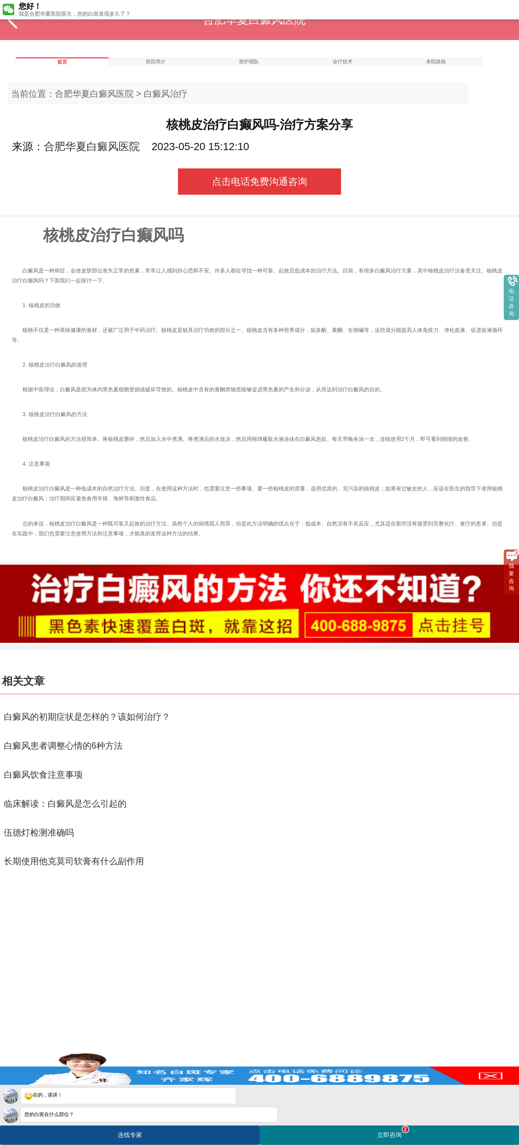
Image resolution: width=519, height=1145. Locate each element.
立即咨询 (393, 1132)
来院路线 (436, 61)
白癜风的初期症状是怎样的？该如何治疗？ (87, 717)
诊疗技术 (342, 61)
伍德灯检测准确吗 (39, 833)
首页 (62, 62)
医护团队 (249, 61)
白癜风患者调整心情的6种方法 (63, 746)
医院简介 (156, 61)
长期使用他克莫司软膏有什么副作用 (74, 861)
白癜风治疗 (165, 94)
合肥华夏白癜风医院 (94, 94)
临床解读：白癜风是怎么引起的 (65, 804)
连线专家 (130, 1135)
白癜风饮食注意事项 (43, 775)
